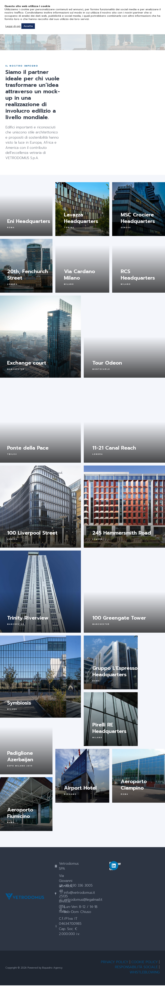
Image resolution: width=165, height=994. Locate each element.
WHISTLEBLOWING (145, 980)
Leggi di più (12, 26)
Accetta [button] (28, 26)
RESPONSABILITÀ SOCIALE (136, 975)
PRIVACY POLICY (114, 970)
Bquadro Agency (52, 976)
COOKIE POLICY (144, 970)
